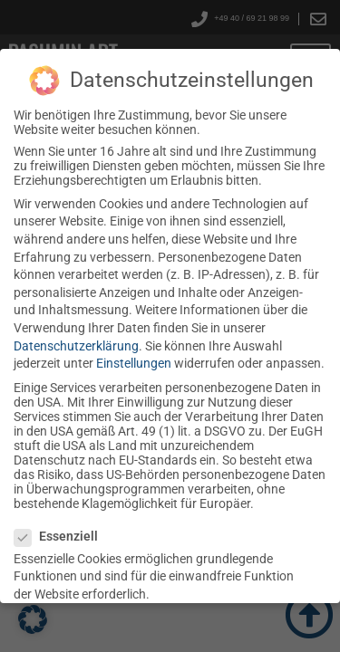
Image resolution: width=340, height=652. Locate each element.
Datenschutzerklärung (76, 346)
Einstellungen (133, 363)
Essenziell (56, 536)
